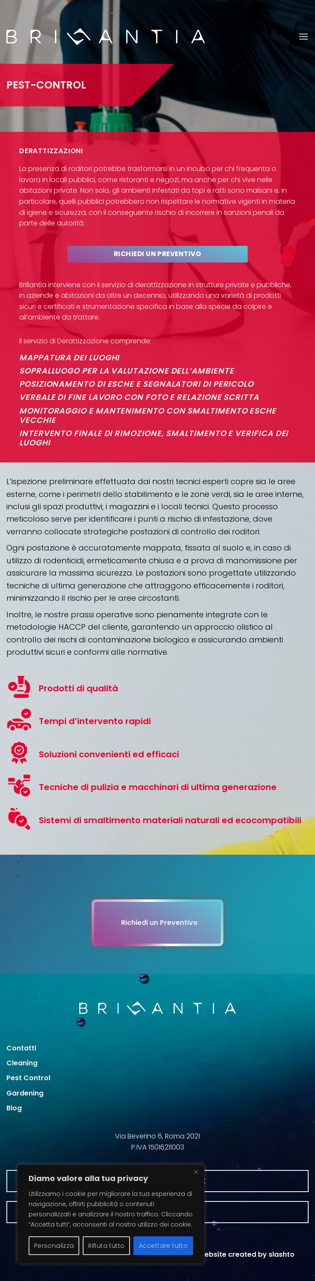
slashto (282, 1254)
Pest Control (28, 1078)
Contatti (21, 1048)
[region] (111, 1214)
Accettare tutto (163, 1245)
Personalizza (54, 1245)
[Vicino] (196, 1172)
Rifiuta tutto (106, 1245)
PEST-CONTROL (46, 85)
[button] (303, 36)
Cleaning (22, 1063)
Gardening (24, 1093)
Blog (14, 1108)
